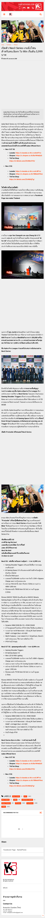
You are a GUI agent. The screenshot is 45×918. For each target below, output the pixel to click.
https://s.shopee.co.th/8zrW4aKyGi (29, 156)
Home (2, 44)
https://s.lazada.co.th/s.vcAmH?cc (28, 153)
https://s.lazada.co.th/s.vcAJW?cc (28, 171)
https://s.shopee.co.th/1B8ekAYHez (29, 174)
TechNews (8, 44)
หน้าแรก (5, 888)
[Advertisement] (22, 84)
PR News (16, 44)
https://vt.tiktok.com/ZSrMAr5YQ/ (22, 161)
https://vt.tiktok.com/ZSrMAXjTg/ (22, 179)
